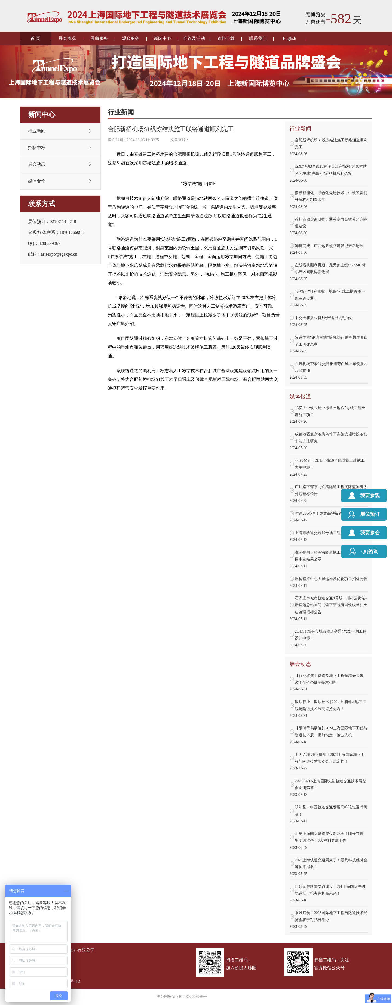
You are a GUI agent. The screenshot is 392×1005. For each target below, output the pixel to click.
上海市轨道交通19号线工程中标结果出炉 (329, 533)
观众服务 (130, 38)
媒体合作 (36, 181)
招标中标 (36, 147)
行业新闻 (36, 131)
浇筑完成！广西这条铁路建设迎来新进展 (329, 246)
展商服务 (99, 38)
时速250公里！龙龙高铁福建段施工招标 (328, 513)
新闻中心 (162, 38)
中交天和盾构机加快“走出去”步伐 (323, 318)
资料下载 (226, 38)
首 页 (35, 38)
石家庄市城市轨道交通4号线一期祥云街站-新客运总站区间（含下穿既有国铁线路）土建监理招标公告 (331, 605)
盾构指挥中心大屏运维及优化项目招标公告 (331, 579)
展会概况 (67, 38)
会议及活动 (194, 38)
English (289, 38)
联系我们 (258, 38)
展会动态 (36, 164)
